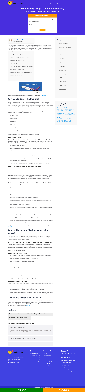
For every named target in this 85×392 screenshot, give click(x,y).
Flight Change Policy (63, 43)
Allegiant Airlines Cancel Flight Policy (64, 111)
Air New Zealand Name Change (66, 371)
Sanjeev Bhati (20, 40)
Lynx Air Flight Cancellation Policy (64, 110)
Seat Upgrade (62, 77)
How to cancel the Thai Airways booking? (18, 327)
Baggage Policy (62, 70)
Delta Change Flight (46, 363)
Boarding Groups (62, 85)
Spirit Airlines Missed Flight (35, 361)
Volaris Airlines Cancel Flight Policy (64, 118)
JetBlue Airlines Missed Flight (35, 357)
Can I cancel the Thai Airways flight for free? (18, 343)
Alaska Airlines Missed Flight (35, 355)
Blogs (60, 62)
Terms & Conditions (47, 355)
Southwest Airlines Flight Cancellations (50, 368)
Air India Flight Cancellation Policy (64, 121)
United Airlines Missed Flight (35, 363)
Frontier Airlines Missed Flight (35, 359)
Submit (42, 29)
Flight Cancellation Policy (64, 51)
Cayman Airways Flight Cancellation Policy (66, 109)
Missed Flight (55, 2)
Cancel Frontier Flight (65, 365)
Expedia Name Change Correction (67, 369)
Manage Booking (71, 2)
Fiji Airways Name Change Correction (67, 367)
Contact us (45, 359)
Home (27, 11)
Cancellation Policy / (34, 11)
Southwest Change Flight (47, 361)
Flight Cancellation (39, 2)
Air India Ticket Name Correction (67, 373)
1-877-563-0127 (45, 95)
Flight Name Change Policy (65, 47)
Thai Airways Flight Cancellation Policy (49, 11)
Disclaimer (45, 357)
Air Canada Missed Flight (34, 353)
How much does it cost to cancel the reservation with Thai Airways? (23, 338)
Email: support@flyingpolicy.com (68, 360)
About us (45, 353)
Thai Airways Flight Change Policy (39, 314)
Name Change (48, 2)
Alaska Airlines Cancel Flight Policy (64, 120)
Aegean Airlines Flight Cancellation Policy (65, 107)
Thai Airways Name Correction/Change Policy (19, 314)
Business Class (62, 89)
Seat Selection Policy (63, 54)
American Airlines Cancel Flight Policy (65, 113)
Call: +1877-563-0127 (65, 357)
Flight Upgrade (62, 93)
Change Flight (31, 2)
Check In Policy (63, 2)
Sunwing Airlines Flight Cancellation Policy (66, 114)
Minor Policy (61, 58)
